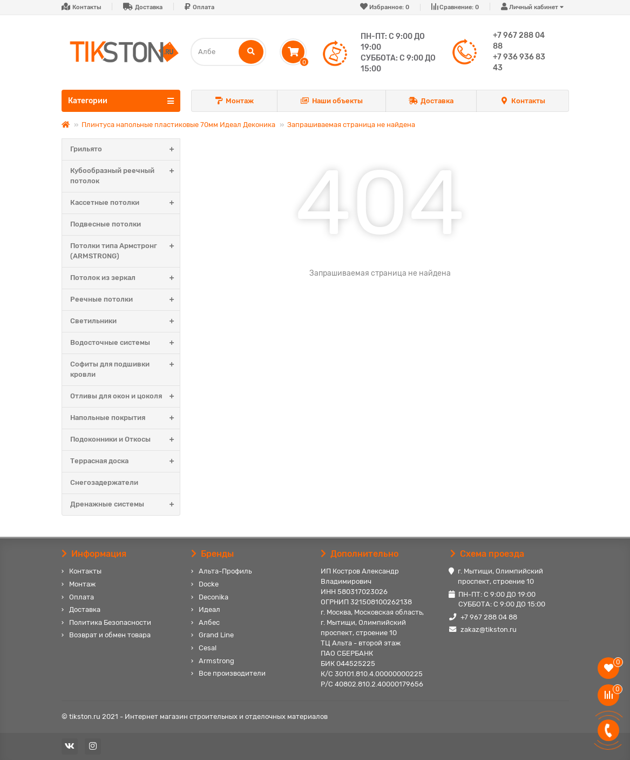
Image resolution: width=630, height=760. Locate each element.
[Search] (228, 52)
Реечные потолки (125, 299)
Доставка (148, 7)
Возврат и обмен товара (110, 635)
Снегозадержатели (104, 482)
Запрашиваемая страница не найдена (351, 125)
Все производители (232, 673)
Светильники (125, 321)
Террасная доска (125, 461)
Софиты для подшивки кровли (125, 369)
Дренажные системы (125, 504)
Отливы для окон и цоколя (125, 396)
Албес (209, 622)
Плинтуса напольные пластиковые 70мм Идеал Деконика (178, 125)
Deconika (213, 597)
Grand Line (216, 635)
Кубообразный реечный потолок (125, 176)
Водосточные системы (125, 343)
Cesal (207, 648)
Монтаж (234, 101)
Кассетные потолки (125, 203)
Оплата (203, 7)
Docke (209, 584)
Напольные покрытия (125, 418)
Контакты (86, 7)
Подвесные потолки (105, 224)
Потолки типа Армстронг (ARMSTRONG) (125, 251)
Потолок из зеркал (125, 278)
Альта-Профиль (225, 571)
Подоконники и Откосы (125, 439)
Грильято (125, 149)
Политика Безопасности (110, 622)
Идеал (209, 609)
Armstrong (216, 661)
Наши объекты (331, 101)
